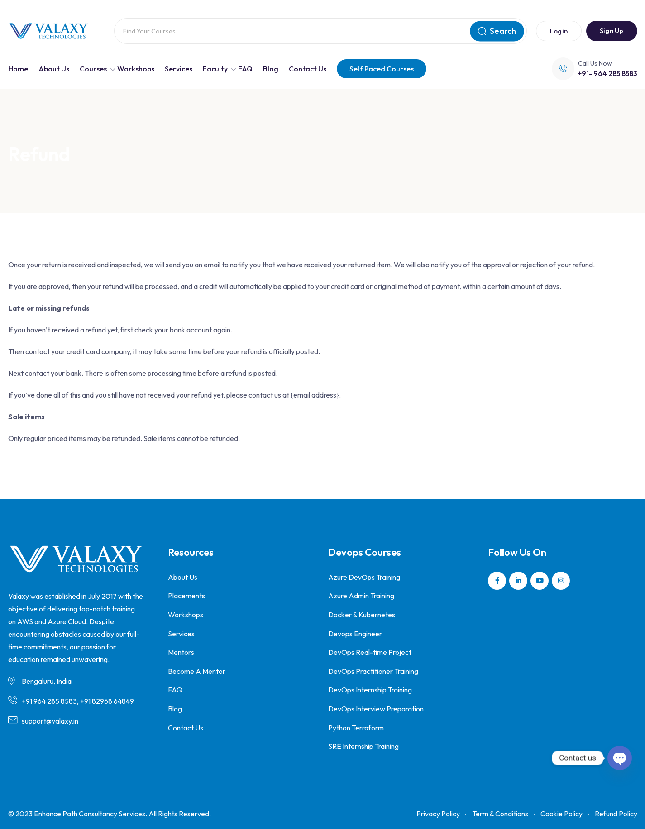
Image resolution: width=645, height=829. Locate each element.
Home (18, 68)
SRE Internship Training (363, 746)
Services (178, 68)
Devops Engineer (355, 633)
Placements (186, 595)
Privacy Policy (438, 813)
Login (559, 31)
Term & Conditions (500, 813)
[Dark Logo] (48, 31)
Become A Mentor (196, 671)
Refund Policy (616, 813)
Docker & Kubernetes (361, 614)
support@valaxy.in (50, 720)
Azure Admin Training (361, 595)
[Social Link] (497, 581)
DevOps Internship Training (370, 689)
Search (497, 31)
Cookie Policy (561, 813)
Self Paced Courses (381, 68)
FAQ (245, 68)
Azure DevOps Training (364, 577)
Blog (270, 68)
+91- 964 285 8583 (607, 73)
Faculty (215, 68)
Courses (93, 68)
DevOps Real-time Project (369, 652)
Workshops (135, 68)
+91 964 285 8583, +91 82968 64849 (78, 701)
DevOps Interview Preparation (376, 708)
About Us (53, 68)
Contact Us (307, 68)
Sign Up (611, 30)
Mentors (181, 652)
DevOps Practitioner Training (373, 671)
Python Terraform (356, 727)
